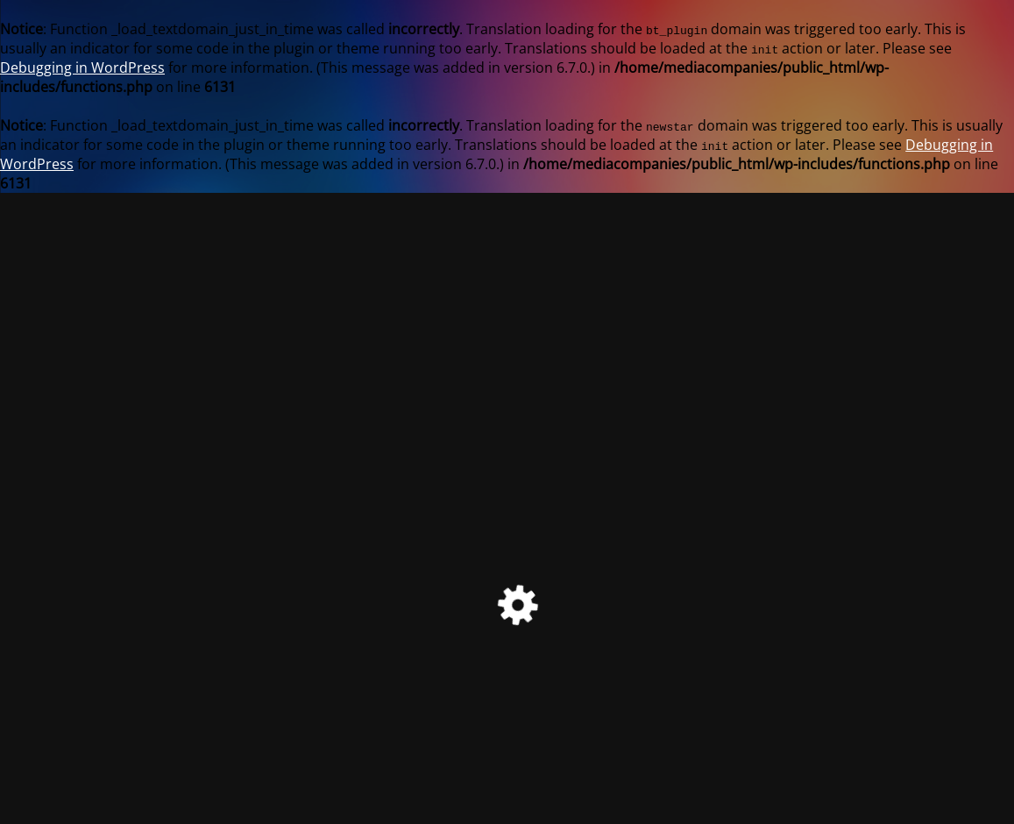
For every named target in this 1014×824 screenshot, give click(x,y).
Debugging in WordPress (82, 67)
